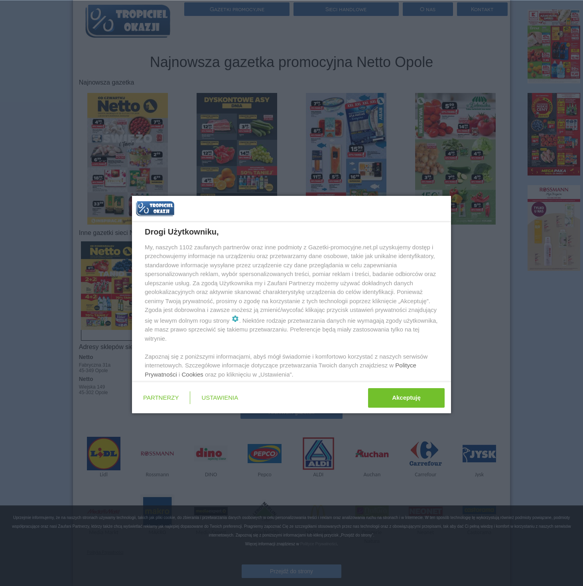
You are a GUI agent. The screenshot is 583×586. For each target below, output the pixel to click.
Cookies (192, 374)
